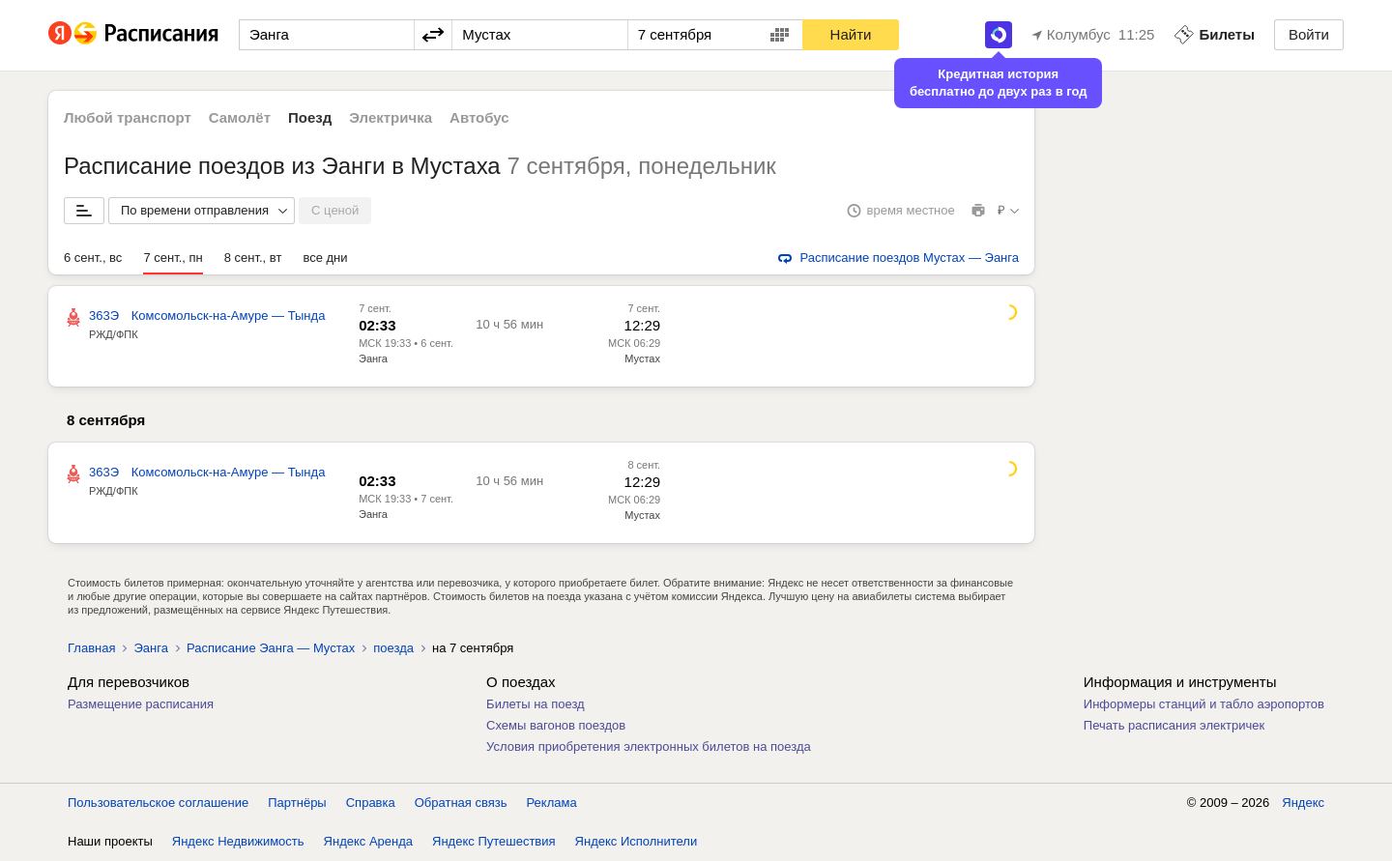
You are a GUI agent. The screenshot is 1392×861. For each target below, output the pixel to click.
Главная (91, 648)
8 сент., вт (253, 257)
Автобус (479, 117)
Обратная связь (461, 802)
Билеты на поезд (535, 704)
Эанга (373, 358)
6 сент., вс (93, 257)
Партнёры (297, 802)
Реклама (552, 802)
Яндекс (1303, 802)
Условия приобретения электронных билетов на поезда (648, 746)
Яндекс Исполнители (636, 841)
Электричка (390, 117)
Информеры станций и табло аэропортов (1204, 704)
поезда (393, 648)
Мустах (642, 358)
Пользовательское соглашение (158, 802)
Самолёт (240, 117)
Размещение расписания (141, 704)
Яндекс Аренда (368, 841)
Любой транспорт (127, 117)
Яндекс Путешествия (494, 841)
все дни (325, 257)
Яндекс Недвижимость (238, 841)
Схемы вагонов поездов (555, 725)
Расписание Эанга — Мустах (271, 648)
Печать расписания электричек (1174, 725)
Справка (370, 802)
